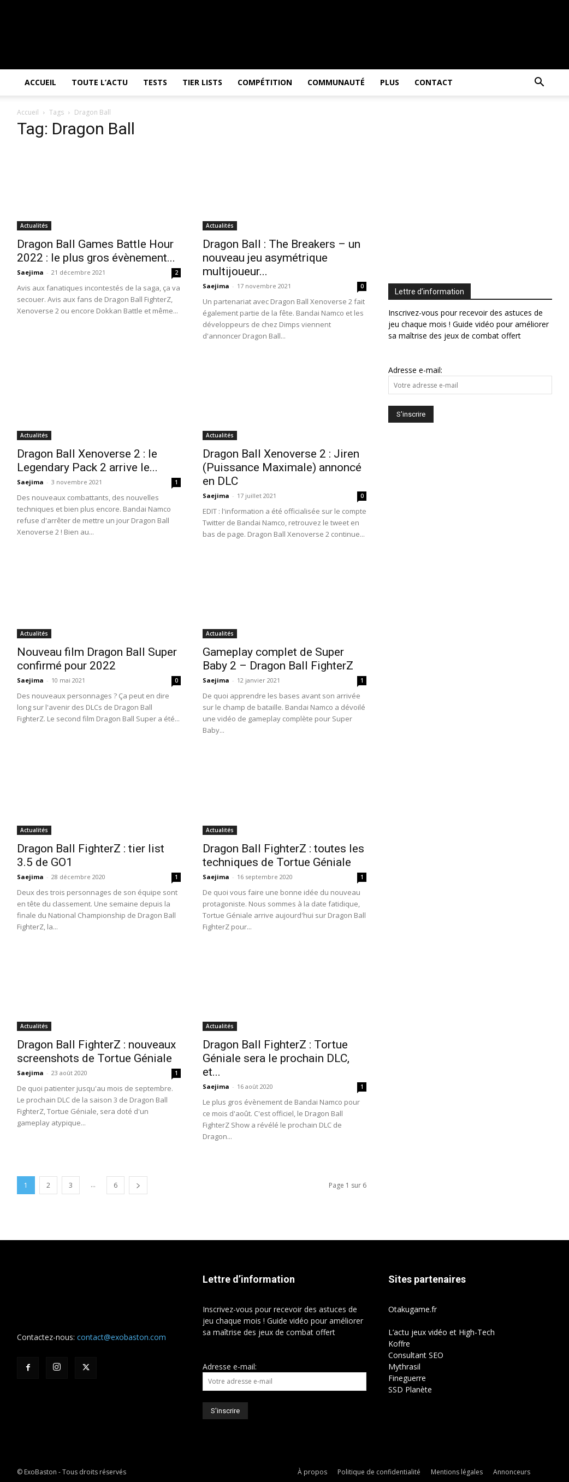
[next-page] (138, 1185)
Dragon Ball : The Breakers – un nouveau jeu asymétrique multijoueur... (281, 258)
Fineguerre (407, 1378)
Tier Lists (202, 82)
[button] (539, 83)
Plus (389, 82)
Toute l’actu (100, 82)
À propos (312, 1472)
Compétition (265, 82)
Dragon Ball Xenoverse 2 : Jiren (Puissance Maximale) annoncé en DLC (282, 467)
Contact (433, 82)
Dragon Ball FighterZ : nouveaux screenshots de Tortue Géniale (96, 1051)
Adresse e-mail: (415, 370)
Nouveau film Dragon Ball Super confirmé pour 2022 (97, 658)
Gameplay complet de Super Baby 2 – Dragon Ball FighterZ (278, 658)
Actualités (34, 225)
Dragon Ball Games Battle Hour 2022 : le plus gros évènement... (96, 251)
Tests (155, 82)
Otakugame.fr (412, 1309)
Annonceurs (511, 1472)
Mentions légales (457, 1472)
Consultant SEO (415, 1355)
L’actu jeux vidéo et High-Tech (441, 1332)
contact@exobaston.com (121, 1337)
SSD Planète (410, 1389)
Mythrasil (404, 1366)
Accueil (40, 82)
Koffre (399, 1343)
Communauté (336, 82)
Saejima (30, 272)
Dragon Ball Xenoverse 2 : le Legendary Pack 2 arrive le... (87, 460)
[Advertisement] (478, 191)
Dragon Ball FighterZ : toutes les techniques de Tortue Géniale (283, 855)
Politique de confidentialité (378, 1472)
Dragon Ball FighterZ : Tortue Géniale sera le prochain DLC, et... (276, 1058)
